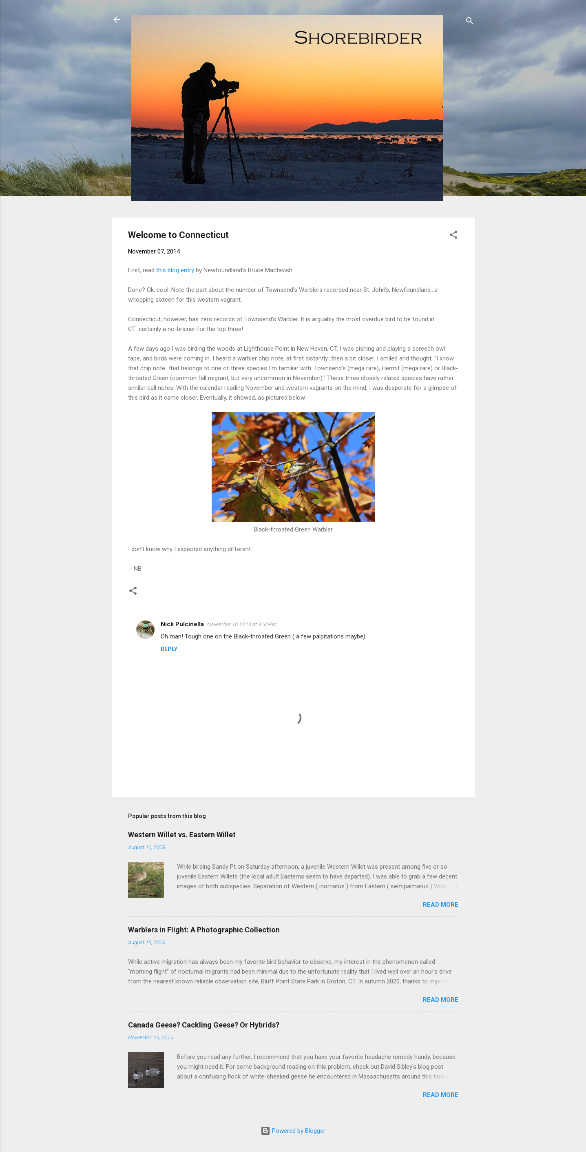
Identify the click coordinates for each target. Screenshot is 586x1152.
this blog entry (175, 270)
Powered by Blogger (293, 1130)
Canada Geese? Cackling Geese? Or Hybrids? (203, 1025)
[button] (453, 236)
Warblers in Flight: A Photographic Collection (204, 929)
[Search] (470, 22)
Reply (169, 649)
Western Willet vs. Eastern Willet (182, 834)
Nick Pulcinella (182, 624)
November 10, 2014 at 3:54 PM (241, 624)
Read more (440, 904)
